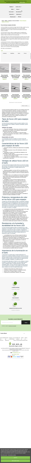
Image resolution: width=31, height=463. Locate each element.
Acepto (15, 457)
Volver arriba (25, 106)
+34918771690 (16, 354)
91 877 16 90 (22, 2)
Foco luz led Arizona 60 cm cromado (4, 96)
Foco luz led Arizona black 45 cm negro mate (15, 96)
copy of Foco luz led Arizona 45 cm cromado (15, 76)
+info (2, 50)
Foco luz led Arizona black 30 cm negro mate (26, 76)
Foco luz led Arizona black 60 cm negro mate (26, 96)
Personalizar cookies (12, 454)
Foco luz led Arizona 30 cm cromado (4, 76)
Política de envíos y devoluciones (18, 339)
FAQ (4, 337)
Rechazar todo (15, 460)
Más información (4, 454)
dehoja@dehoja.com (16, 352)
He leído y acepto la (9, 325)
